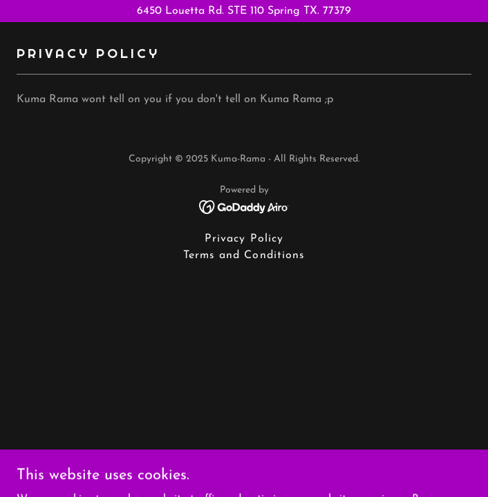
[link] (244, 206)
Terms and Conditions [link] (243, 255)
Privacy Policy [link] (244, 238)
